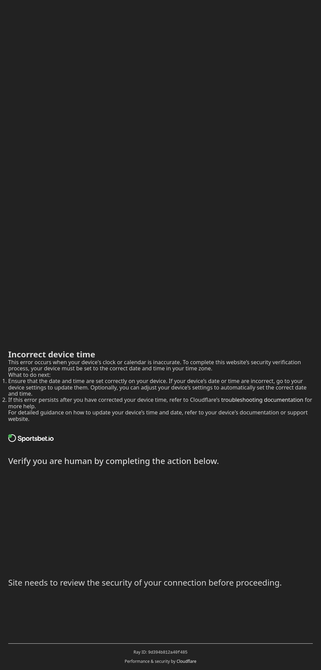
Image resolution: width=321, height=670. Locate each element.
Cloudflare (186, 661)
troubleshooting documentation (262, 400)
